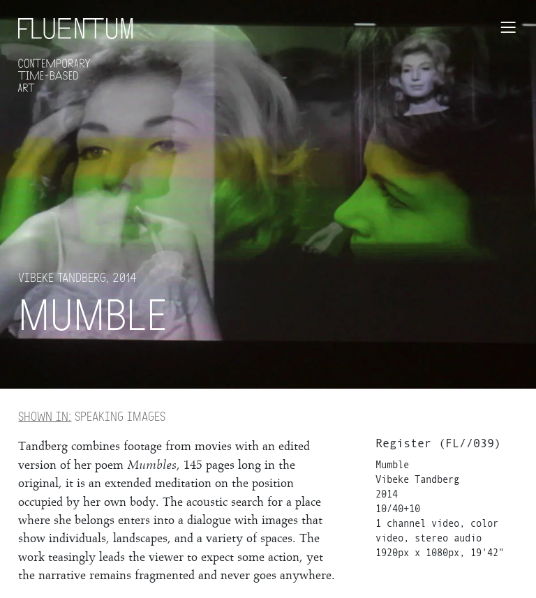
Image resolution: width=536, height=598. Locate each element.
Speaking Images (91, 416)
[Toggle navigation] (508, 27)
